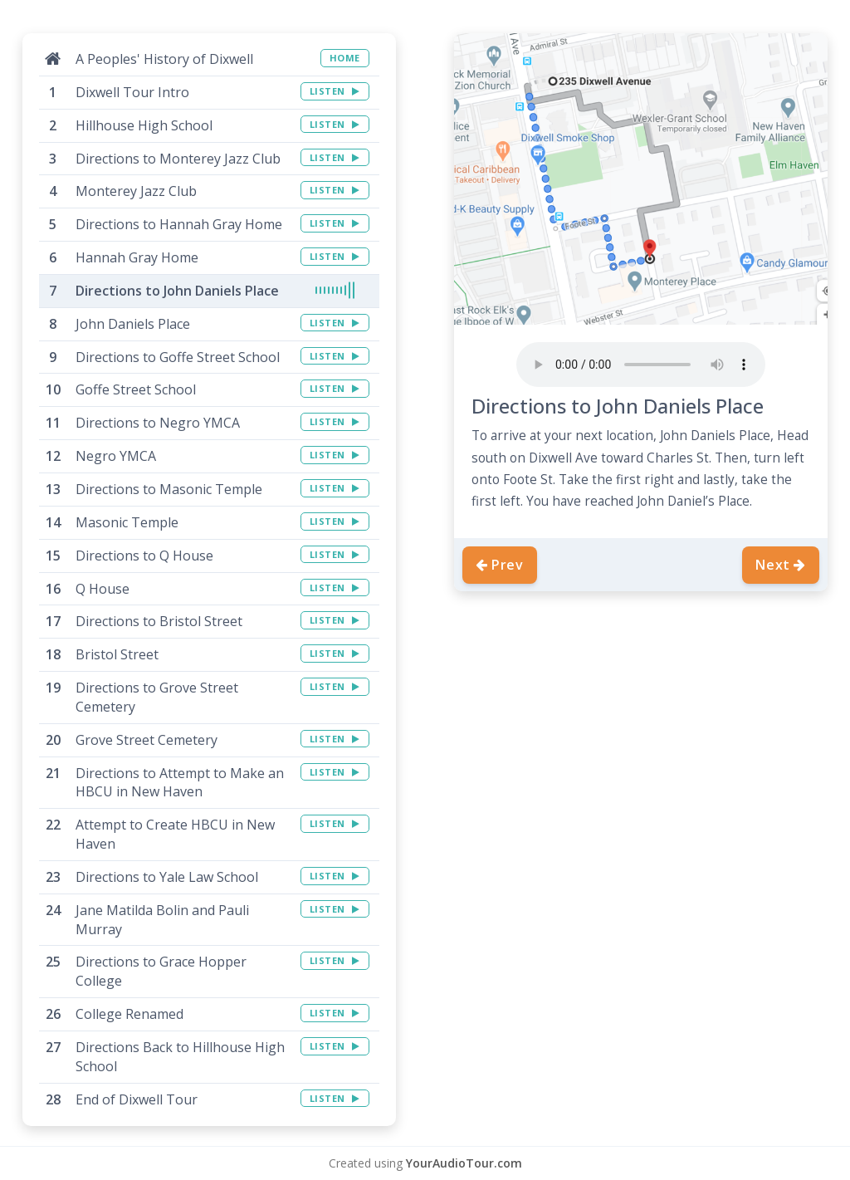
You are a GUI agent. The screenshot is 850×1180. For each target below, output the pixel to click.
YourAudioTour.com (464, 1163)
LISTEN (335, 91)
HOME (345, 57)
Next (780, 565)
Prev (500, 565)
